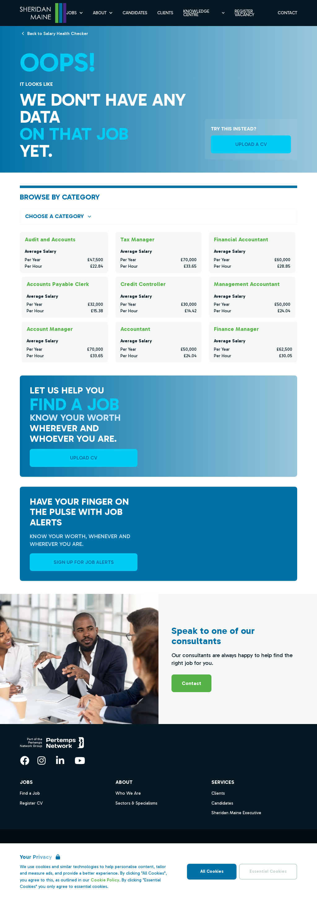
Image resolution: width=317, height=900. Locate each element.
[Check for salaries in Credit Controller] (158, 297)
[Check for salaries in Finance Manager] (253, 341)
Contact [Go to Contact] (287, 12)
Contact (191, 683)
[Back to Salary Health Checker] (57, 33)
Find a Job (30, 793)
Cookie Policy (105, 880)
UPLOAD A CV (251, 144)
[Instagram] (41, 760)
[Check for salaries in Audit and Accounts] (64, 252)
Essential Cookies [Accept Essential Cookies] (268, 871)
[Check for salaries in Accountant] (158, 341)
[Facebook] (24, 760)
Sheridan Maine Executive (236, 812)
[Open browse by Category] (158, 216)
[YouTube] (80, 760)
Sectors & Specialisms (136, 803)
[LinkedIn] (60, 760)
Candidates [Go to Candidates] (135, 12)
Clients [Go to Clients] (165, 12)
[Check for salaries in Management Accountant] (252, 297)
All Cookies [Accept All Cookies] (212, 871)
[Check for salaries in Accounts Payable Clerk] (65, 297)
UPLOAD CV (83, 458)
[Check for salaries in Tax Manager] (158, 252)
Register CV (31, 803)
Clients (218, 793)
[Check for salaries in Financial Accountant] (252, 252)
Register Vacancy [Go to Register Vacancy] (244, 13)
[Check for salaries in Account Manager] (65, 341)
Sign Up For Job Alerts (84, 562)
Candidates (222, 803)
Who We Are (128, 793)
